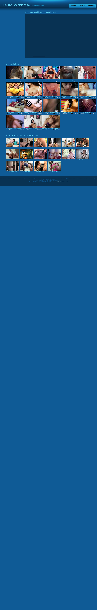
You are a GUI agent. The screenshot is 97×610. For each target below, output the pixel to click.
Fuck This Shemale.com (15, 5)
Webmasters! (48, 182)
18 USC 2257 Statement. (61, 181)
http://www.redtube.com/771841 (39, 56)
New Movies (82, 5)
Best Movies (73, 5)
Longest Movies (91, 5)
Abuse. (67, 181)
